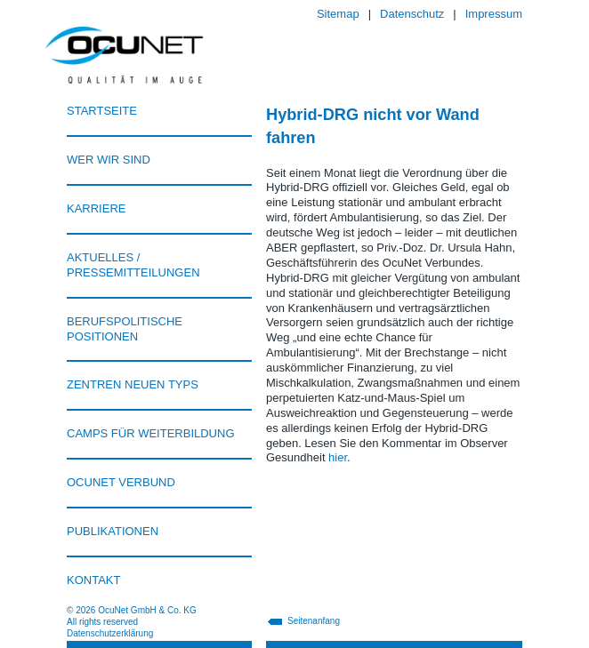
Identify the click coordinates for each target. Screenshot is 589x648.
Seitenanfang (313, 621)
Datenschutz (412, 13)
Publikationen (112, 531)
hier (337, 457)
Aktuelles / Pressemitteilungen (133, 265)
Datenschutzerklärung (110, 633)
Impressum (493, 13)
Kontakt (93, 580)
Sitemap (338, 13)
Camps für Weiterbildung (151, 433)
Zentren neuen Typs (132, 384)
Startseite (102, 110)
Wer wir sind (108, 159)
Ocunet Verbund (121, 482)
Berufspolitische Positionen (124, 329)
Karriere (96, 208)
